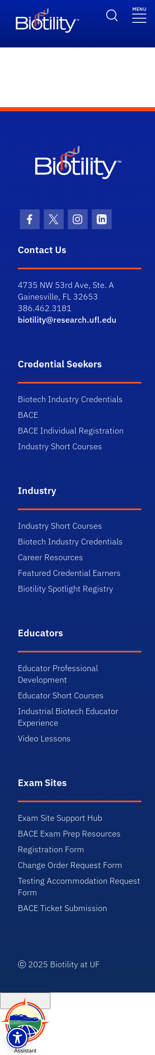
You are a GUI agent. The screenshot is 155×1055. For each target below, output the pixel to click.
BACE (28, 414)
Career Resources (50, 557)
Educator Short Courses (61, 695)
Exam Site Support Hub (60, 817)
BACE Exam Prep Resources (69, 833)
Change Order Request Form (70, 864)
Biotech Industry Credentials (70, 399)
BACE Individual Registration (71, 430)
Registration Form (51, 849)
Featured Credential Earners (69, 572)
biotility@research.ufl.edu (67, 319)
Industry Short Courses (60, 446)
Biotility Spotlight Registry (65, 588)
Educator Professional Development (58, 673)
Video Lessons (44, 738)
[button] (17, 1037)
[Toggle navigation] (139, 14)
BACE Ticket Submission (62, 908)
